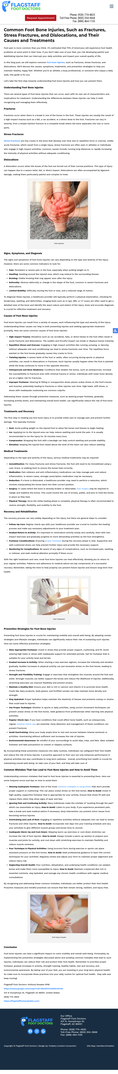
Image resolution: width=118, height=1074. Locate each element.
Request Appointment (41, 17)
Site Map (91, 1046)
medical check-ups (26, 727)
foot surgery (83, 492)
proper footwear (53, 544)
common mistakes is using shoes (74, 790)
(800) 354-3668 (87, 18)
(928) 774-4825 (87, 14)
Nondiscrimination (105, 1046)
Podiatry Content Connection (62, 1046)
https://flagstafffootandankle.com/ (22, 1004)
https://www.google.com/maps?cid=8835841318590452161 (33, 992)
